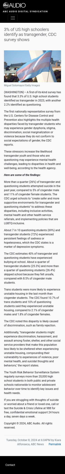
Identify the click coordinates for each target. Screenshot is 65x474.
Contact (10, 465)
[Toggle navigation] (13, 17)
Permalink (55, 444)
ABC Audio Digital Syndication (25, 11)
